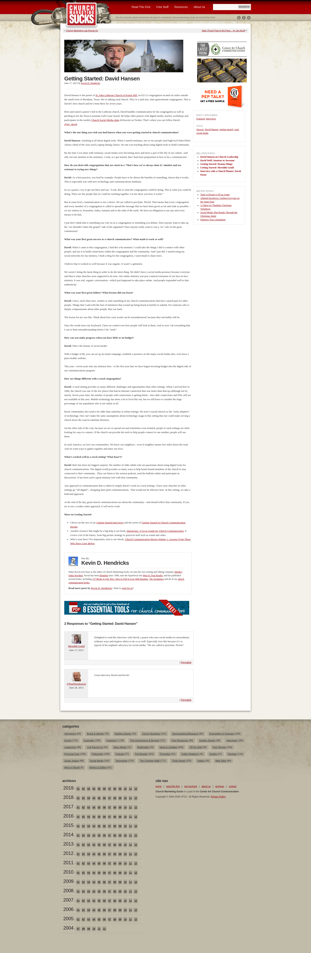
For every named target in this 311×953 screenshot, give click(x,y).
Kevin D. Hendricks (90, 83)
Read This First (141, 7)
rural (236, 129)
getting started (226, 129)
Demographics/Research (185, 733)
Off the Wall (195, 747)
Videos (200, 760)
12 (135, 788)
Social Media (96, 760)
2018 (68, 797)
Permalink (186, 662)
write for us (127, 588)
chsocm (200, 129)
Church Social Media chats (105, 120)
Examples (89, 740)
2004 (68, 928)
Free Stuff (162, 7)
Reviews (232, 754)
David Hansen (211, 129)
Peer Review (219, 747)
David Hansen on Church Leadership (219, 156)
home (158, 786)
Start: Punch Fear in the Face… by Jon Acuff (223, 30)
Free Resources (179, 740)
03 (88, 788)
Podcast (119, 754)
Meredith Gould (76, 646)
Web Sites (220, 760)
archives (219, 786)
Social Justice (71, 760)
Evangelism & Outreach (221, 733)
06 (104, 788)
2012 (68, 853)
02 (83, 788)
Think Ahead (178, 760)
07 (109, 788)
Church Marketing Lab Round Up (82, 30)
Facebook (244, 18)
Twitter (239, 18)
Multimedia (143, 747)
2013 (68, 844)
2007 (68, 900)
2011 (68, 862)
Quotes (213, 754)
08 (114, 788)
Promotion (165, 754)
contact (232, 786)
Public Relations (189, 754)
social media (202, 133)
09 (120, 788)
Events (68, 740)
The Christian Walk (150, 760)
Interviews (211, 118)
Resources (181, 7)
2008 (68, 890)
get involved (190, 786)
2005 (68, 918)
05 (99, 788)
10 (125, 788)
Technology (121, 760)
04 (94, 788)
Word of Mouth (72, 767)
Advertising (70, 733)
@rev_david (70, 124)
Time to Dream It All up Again (215, 194)
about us (206, 786)
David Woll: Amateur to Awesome (217, 160)
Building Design (123, 733)
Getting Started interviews (109, 522)
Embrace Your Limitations (213, 219)
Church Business (151, 733)
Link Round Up (95, 747)
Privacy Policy (218, 796)
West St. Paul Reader (153, 575)
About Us (199, 7)
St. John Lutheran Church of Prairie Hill (116, 95)
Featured (200, 118)
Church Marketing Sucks (81, 14)
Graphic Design (207, 740)
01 (78, 788)
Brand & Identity (95, 733)
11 (130, 788)
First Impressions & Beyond (144, 740)
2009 (68, 881)
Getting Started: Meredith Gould (217, 167)
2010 (68, 872)
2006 (68, 909)
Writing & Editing (98, 767)
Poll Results (141, 754)
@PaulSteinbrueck (76, 683)
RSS (249, 18)
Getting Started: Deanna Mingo (216, 164)
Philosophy (97, 754)
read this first (173, 786)
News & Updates (168, 747)
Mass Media (119, 747)
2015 (68, 825)
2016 (68, 816)
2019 (68, 788)
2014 (68, 834)
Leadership (70, 747)
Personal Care (72, 754)
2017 (68, 806)
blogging (104, 575)
